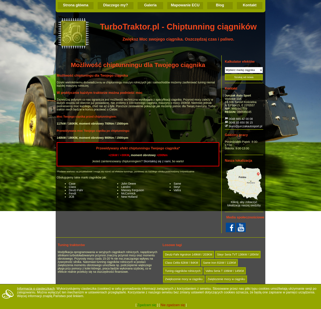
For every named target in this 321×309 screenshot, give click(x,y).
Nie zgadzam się (173, 305)
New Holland (129, 196)
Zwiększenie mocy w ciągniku (184, 279)
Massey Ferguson (132, 190)
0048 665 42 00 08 (241, 118)
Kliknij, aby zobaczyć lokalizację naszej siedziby (244, 186)
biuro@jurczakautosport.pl (245, 126)
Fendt (72, 193)
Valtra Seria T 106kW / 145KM (225, 271)
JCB (71, 196)
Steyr (177, 187)
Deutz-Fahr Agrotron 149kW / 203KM (188, 254)
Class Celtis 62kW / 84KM (181, 262)
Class (72, 187)
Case (72, 183)
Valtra (177, 190)
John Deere (128, 183)
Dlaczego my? (115, 5)
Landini (125, 187)
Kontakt (250, 5)
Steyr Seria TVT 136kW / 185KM (238, 254)
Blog (220, 5)
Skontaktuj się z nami (157, 161)
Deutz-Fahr (76, 190)
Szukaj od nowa (243, 77)
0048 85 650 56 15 (241, 122)
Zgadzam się (146, 305)
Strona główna (75, 5)
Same (177, 183)
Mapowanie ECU (185, 5)
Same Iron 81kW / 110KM (219, 262)
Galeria (150, 5)
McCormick (128, 193)
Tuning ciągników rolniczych (183, 271)
